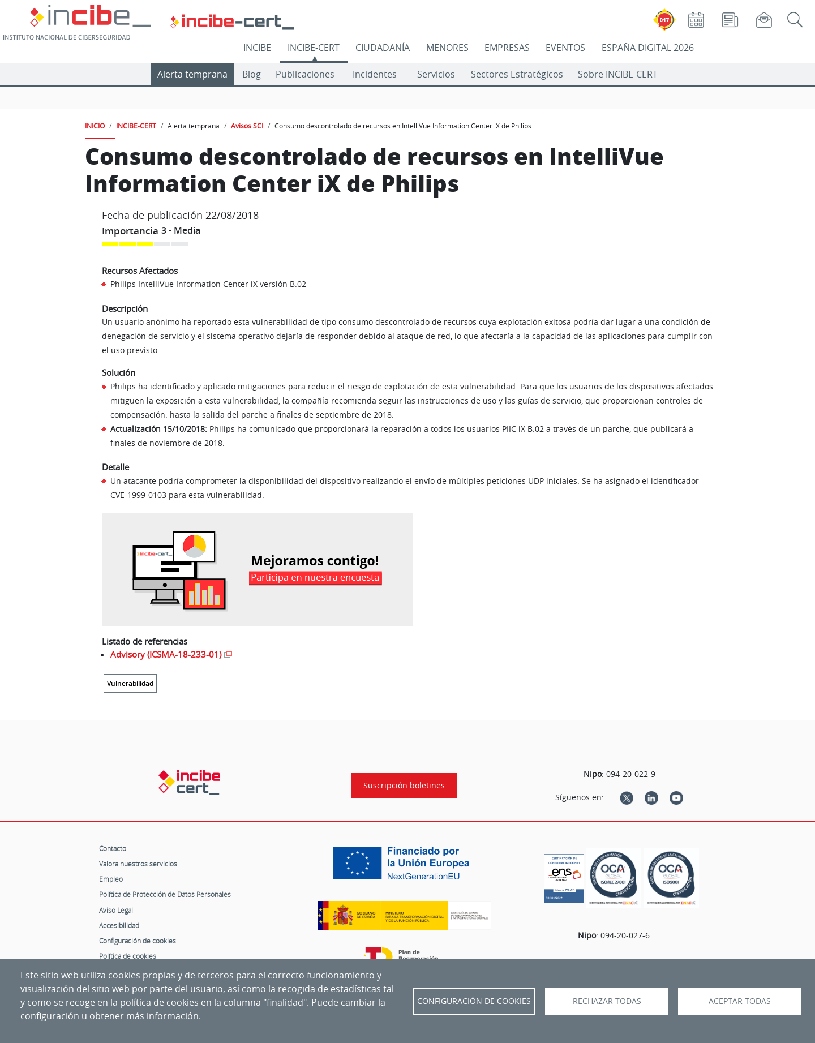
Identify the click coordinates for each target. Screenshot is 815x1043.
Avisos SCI (247, 125)
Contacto (112, 848)
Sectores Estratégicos (517, 74)
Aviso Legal (116, 910)
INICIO (95, 125)
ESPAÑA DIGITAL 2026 (648, 47)
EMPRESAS (507, 47)
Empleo (111, 878)
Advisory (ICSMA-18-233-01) (165, 654)
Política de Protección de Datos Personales (165, 894)
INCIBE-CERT (314, 47)
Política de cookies (127, 955)
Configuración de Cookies (474, 1001)
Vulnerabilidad (130, 683)
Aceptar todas (740, 1001)
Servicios (436, 74)
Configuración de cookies (137, 940)
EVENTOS (565, 47)
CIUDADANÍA (382, 47)
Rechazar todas (607, 1001)
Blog (251, 74)
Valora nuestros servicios (138, 863)
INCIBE (257, 47)
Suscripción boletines (404, 785)
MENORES (447, 47)
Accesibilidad (119, 925)
